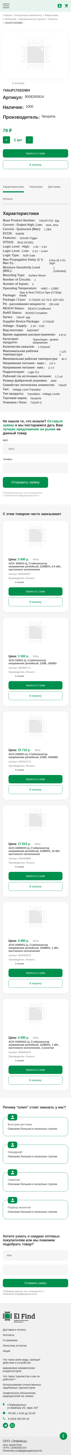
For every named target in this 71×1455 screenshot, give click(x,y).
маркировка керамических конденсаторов (19, 1369)
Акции (6, 1350)
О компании (10, 1340)
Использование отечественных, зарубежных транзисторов (22, 1386)
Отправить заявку (25, 482)
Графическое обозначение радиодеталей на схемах (19, 1394)
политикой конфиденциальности (22, 495)
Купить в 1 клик (35, 153)
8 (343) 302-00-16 (16, 1418)
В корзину (36, 164)
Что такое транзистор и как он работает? (21, 1378)
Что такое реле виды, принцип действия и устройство (21, 1361)
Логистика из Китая (15, 1345)
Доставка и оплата (14, 1329)
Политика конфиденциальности (22, 1450)
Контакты (8, 1335)
